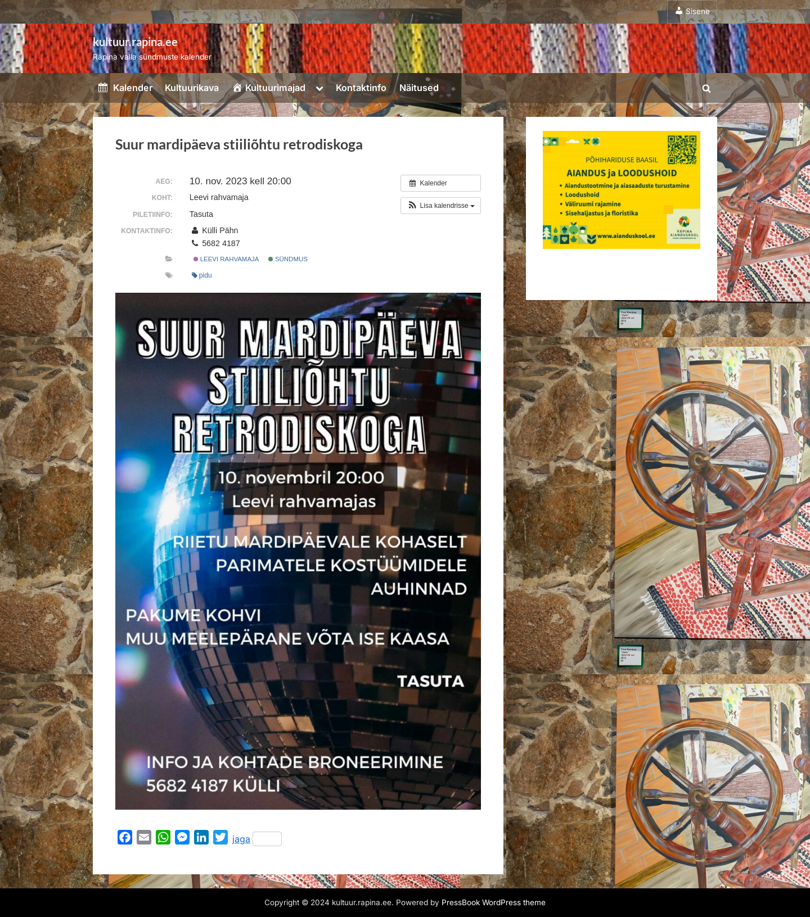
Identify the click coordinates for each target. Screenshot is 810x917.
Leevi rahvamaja (226, 259)
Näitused (419, 87)
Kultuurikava (192, 87)
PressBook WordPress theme (494, 902)
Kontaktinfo (361, 87)
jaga (257, 839)
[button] (440, 206)
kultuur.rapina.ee (135, 41)
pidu (202, 275)
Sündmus (288, 259)
